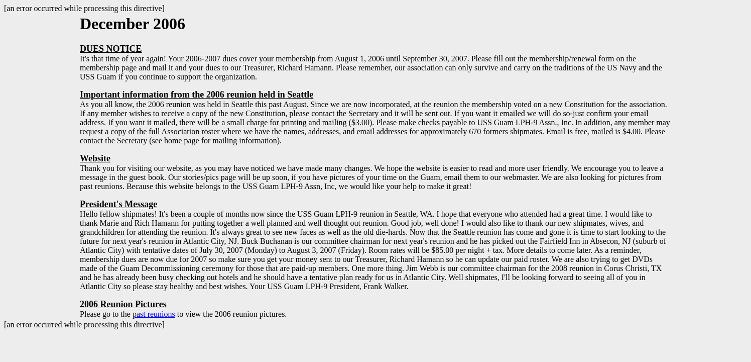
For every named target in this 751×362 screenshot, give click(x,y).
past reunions (154, 314)
